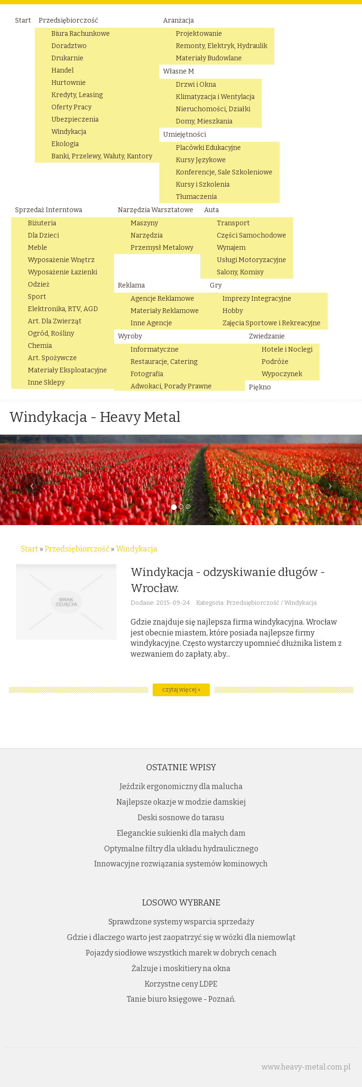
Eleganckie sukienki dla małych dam (181, 833)
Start (29, 548)
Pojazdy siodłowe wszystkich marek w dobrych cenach (181, 952)
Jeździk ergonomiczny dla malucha (181, 786)
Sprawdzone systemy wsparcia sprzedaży (181, 921)
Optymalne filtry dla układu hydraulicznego (181, 848)
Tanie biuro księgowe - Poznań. (181, 999)
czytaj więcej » (181, 689)
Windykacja (136, 548)
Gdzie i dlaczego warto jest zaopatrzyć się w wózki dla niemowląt (181, 937)
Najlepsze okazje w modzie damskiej (181, 802)
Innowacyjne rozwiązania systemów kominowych (181, 863)
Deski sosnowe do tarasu (181, 817)
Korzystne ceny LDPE (181, 984)
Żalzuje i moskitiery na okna (181, 968)
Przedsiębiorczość (77, 548)
